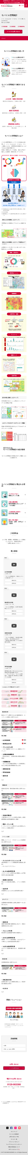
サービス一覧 (14, 1139)
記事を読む (14, 583)
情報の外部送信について (14, 1147)
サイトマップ (14, 1131)
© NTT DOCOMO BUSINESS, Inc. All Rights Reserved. (14, 1152)
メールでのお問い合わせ (13, 31)
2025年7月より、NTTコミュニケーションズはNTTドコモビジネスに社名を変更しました (14, 1)
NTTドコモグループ (13, 1149)
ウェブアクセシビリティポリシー (14, 1144)
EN (20, 5)
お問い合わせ (11, 543)
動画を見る (14, 580)
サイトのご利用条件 (14, 1134)
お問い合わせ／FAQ (14, 1136)
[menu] (26, 5)
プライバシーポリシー (14, 1141)
